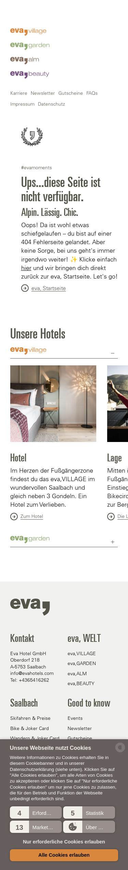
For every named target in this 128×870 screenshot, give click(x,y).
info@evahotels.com (32, 673)
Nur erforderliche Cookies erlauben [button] (64, 841)
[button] (36, 812)
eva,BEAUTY (81, 683)
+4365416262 (34, 680)
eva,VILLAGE (82, 653)
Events (75, 718)
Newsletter (43, 243)
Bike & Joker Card (29, 728)
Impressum (22, 254)
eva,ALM (77, 673)
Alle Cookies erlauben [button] (63, 855)
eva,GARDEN (82, 663)
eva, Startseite (43, 288)
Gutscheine (70, 243)
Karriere (18, 243)
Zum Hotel (26, 516)
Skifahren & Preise (30, 718)
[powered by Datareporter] (120, 752)
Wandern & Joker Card (34, 738)
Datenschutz (51, 254)
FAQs (92, 243)
